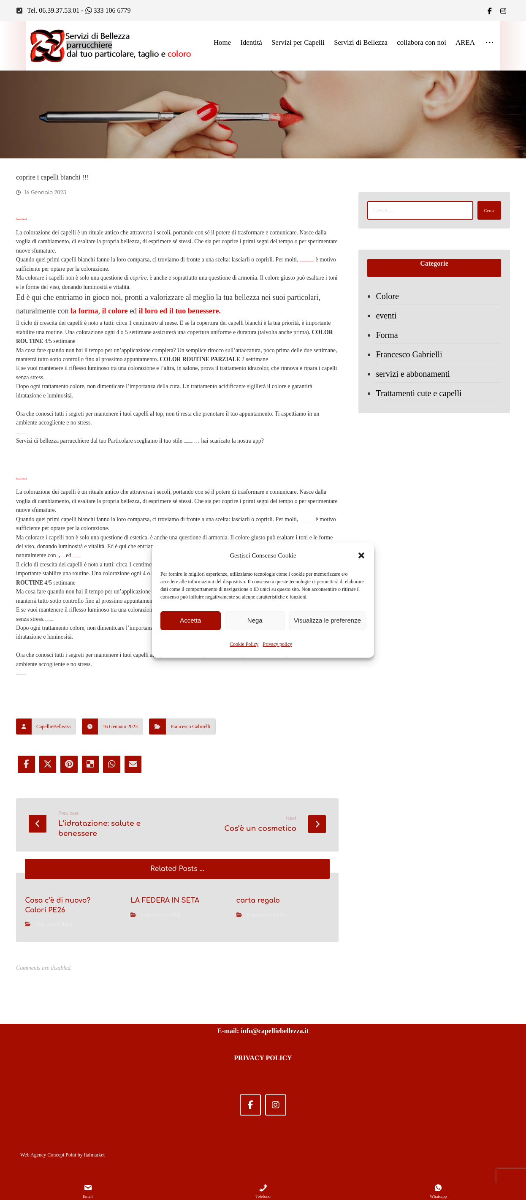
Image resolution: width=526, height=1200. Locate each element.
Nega (255, 620)
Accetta (190, 620)
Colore (391, 308)
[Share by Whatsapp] (116, 904)
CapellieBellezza (53, 866)
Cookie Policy (244, 644)
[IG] (503, 11)
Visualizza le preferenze (327, 620)
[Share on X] (48, 904)
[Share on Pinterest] (71, 904)
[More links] (489, 44)
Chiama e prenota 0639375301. (54, 509)
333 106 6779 (108, 11)
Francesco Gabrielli (190, 866)
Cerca (482, 215)
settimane (78, 440)
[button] (361, 555)
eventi (390, 328)
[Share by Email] (139, 904)
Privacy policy (277, 644)
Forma (390, 347)
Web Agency (33, 1155)
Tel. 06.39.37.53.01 (53, 11)
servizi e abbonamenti (417, 386)
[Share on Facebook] (25, 904)
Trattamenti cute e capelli (422, 406)
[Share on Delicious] (93, 904)
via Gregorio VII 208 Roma (217, 521)
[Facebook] (489, 11)
